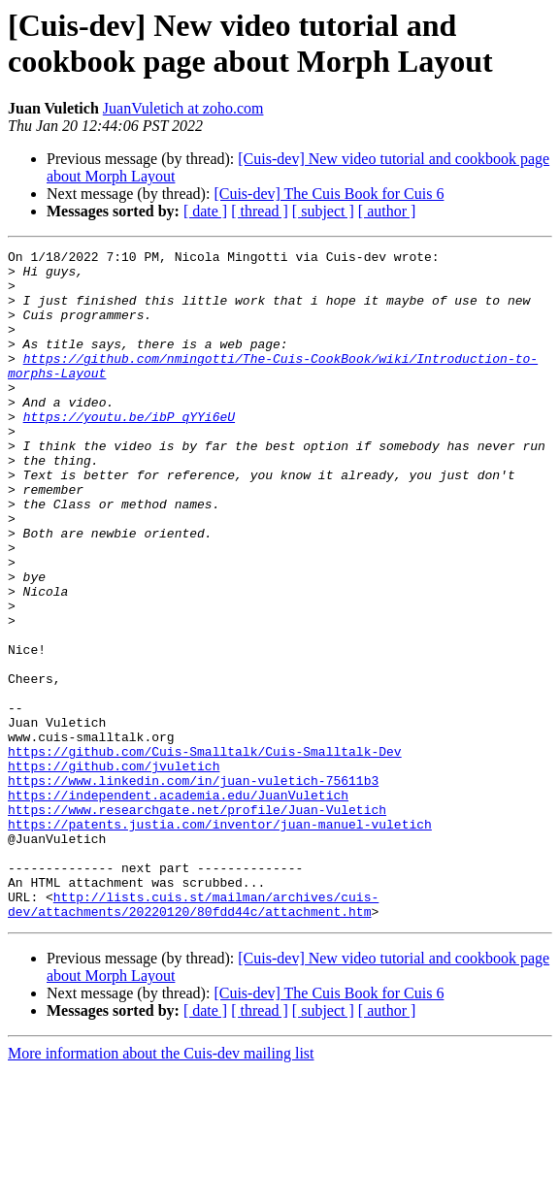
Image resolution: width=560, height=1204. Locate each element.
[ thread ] (259, 211)
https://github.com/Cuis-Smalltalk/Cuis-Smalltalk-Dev (205, 853)
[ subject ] (323, 211)
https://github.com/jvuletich (113, 870)
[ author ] (387, 211)
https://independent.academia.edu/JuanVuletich (178, 905)
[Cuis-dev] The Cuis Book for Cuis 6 (329, 193)
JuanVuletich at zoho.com (183, 108)
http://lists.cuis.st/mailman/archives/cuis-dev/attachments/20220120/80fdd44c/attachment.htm (193, 1036)
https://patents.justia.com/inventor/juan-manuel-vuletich (220, 940)
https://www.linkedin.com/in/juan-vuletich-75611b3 (193, 887)
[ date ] (205, 211)
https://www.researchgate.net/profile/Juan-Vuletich (197, 922)
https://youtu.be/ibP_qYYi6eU (129, 451)
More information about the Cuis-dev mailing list (161, 1187)
